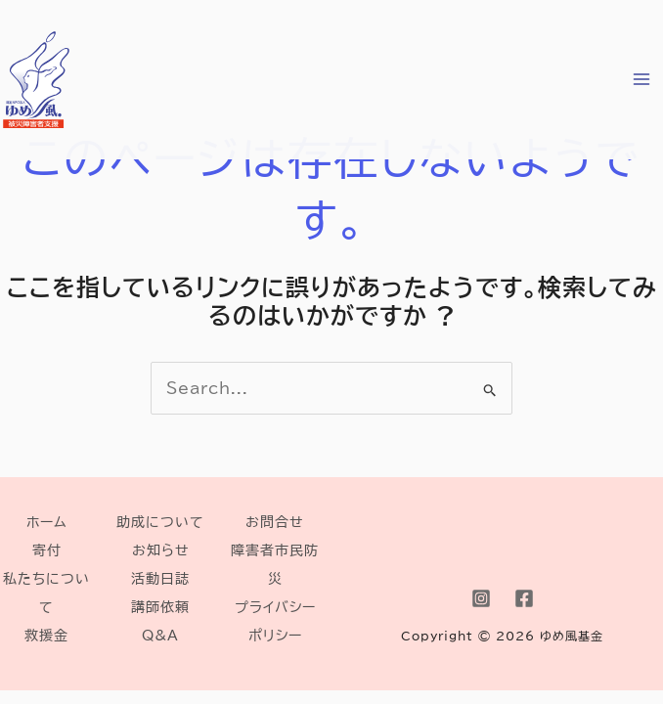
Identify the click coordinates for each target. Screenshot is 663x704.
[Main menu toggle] (641, 79)
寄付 (47, 550)
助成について (160, 521)
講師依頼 (160, 606)
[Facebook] (524, 598)
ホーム (46, 521)
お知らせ (161, 550)
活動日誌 (160, 578)
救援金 (46, 635)
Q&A (160, 635)
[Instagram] (481, 598)
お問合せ (274, 521)
